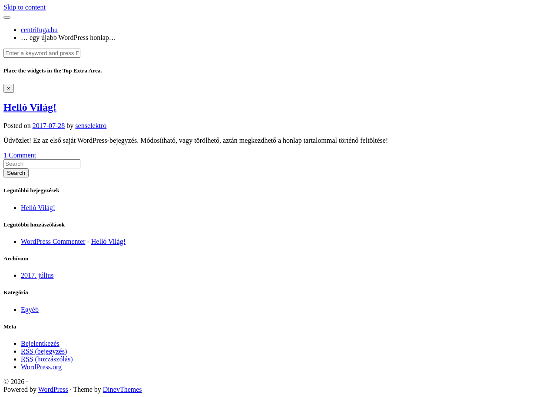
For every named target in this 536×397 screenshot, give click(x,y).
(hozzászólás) (47, 359)
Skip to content (24, 7)
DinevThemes (122, 389)
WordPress (53, 389)
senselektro (90, 125)
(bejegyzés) (44, 351)
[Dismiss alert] (8, 88)
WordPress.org (41, 367)
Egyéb (30, 309)
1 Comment (19, 155)
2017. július (37, 275)
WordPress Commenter (53, 241)
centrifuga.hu (39, 29)
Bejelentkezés (40, 343)
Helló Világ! (29, 107)
